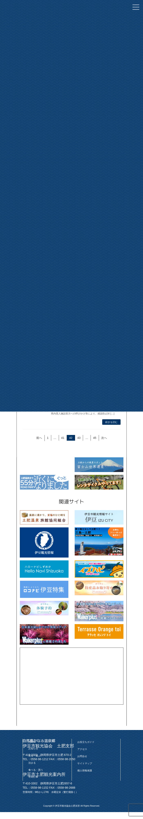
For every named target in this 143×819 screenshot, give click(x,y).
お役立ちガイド (85, 742)
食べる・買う (35, 769)
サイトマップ (84, 763)
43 (78, 438)
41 (62, 438)
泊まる (32, 762)
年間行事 (33, 776)
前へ (39, 437)
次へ (104, 437)
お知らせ (33, 748)
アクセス (82, 749)
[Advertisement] (71, 676)
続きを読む (111, 422)
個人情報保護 (84, 770)
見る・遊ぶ (34, 755)
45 (94, 438)
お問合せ (82, 756)
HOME (32, 741)
